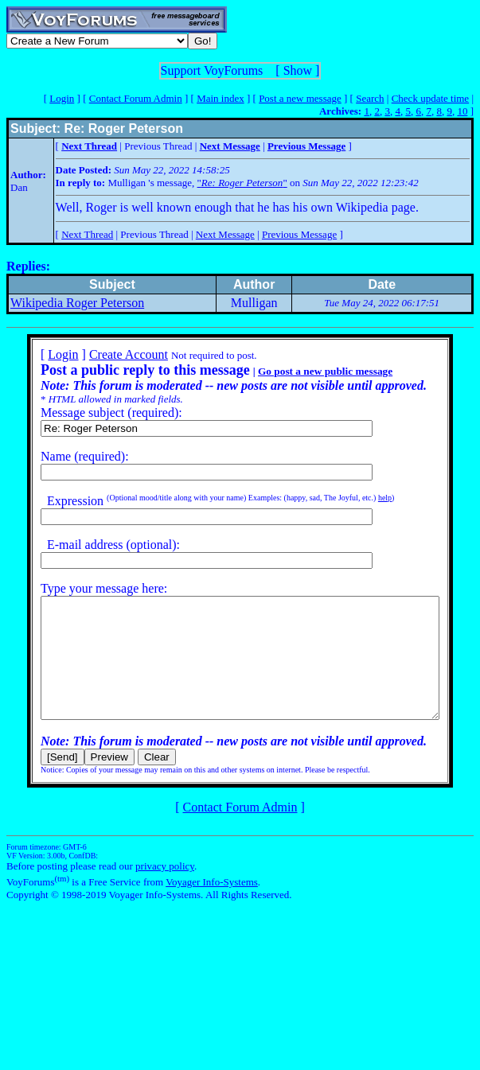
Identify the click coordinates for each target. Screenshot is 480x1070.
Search (370, 98)
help (364, 497)
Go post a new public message (304, 371)
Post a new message (300, 98)
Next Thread (87, 234)
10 (462, 111)
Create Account (107, 354)
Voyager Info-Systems (212, 906)
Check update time (430, 98)
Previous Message (299, 234)
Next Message (225, 234)
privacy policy (164, 890)
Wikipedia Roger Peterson (77, 302)
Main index (220, 98)
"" (242, 183)
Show (297, 70)
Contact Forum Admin (135, 98)
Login (61, 98)
